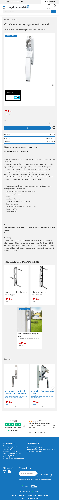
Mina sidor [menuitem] (22, 495)
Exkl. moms (52, 1)
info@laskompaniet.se (13, 457)
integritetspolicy (46, 479)
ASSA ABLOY (51, 142)
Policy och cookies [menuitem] (43, 495)
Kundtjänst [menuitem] (14, 495)
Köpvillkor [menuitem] (32, 495)
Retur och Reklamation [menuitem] (30, 498)
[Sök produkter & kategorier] (29, 11)
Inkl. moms (45, 1)
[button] (5, 7)
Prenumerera (44, 475)
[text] (29, 111)
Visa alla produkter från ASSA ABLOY (16, 152)
